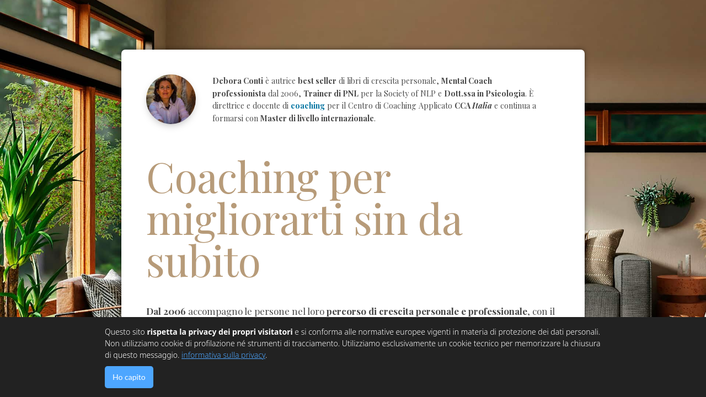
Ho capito (129, 377)
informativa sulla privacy (223, 355)
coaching (308, 105)
